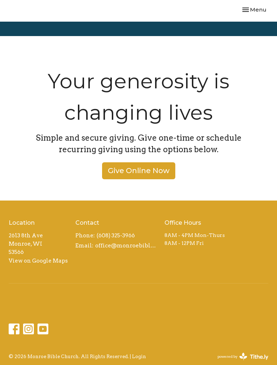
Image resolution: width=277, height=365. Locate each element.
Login (139, 356)
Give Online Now (139, 170)
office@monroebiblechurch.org (126, 245)
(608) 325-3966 (116, 235)
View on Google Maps (38, 261)
